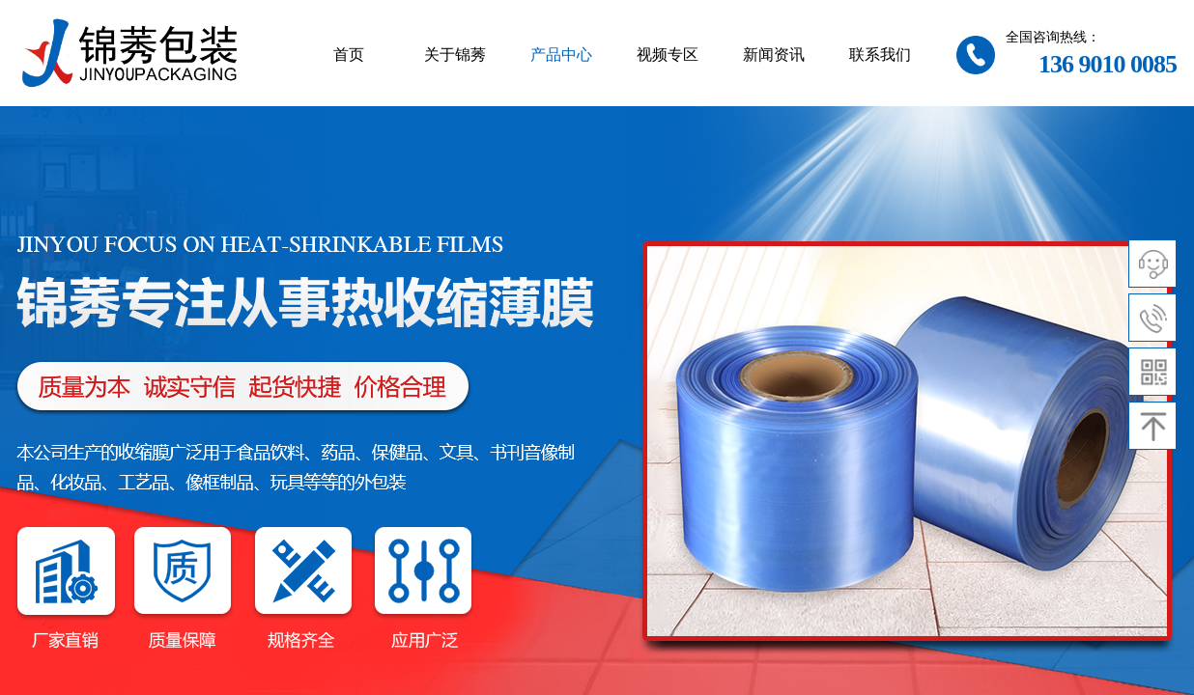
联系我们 (880, 54)
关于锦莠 (455, 54)
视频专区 (667, 54)
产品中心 (561, 54)
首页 (348, 54)
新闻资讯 (774, 54)
